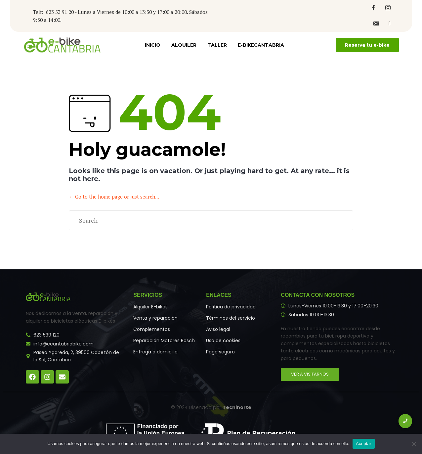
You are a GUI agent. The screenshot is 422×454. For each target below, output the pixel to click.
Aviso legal (218, 329)
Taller (217, 45)
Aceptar (363, 443)
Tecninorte (237, 407)
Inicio (152, 45)
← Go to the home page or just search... (114, 196)
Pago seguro (220, 351)
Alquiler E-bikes (150, 306)
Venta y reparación (155, 318)
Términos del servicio (230, 318)
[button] (367, 45)
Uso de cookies (223, 340)
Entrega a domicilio (155, 351)
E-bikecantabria (261, 45)
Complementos (151, 329)
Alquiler (183, 45)
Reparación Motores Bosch (164, 340)
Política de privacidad (231, 306)
